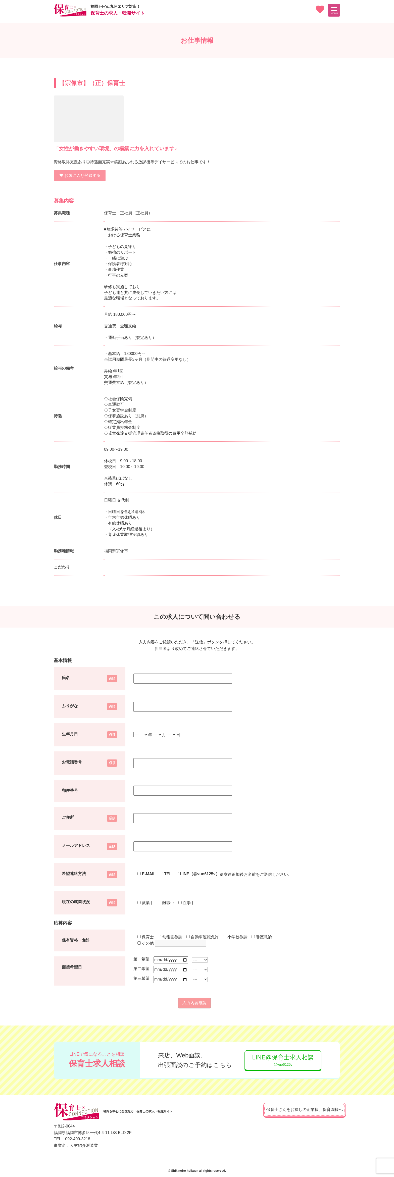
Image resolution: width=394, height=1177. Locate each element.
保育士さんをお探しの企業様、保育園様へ (297, 1109)
